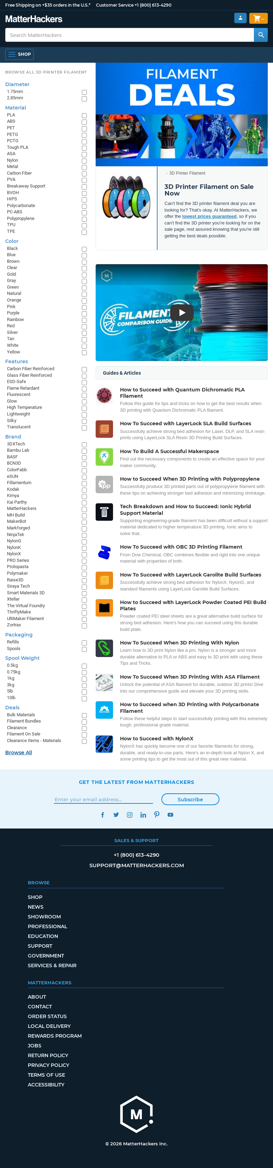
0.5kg (12, 665)
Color (11, 241)
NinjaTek (15, 534)
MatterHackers (22, 508)
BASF (12, 456)
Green (13, 287)
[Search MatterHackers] (261, 35)
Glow (12, 401)
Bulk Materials (21, 714)
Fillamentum (19, 482)
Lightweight (18, 414)
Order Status (47, 1016)
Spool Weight (22, 658)
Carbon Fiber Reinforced (30, 368)
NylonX (14, 553)
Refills (13, 641)
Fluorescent (18, 394)
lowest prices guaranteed (209, 216)
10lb (11, 697)
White (12, 345)
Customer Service (115, 5)
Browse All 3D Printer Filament (46, 72)
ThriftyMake (19, 611)
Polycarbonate (21, 205)
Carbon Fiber (19, 173)
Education (43, 936)
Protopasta (18, 566)
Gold (11, 274)
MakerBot (16, 521)
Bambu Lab (18, 450)
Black (12, 248)
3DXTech (16, 443)
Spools (14, 648)
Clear (12, 267)
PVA (11, 179)
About (37, 997)
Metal (12, 166)
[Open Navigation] (19, 54)
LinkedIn (143, 815)
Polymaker (17, 573)
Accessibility (46, 1085)
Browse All (18, 752)
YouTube (170, 815)
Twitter (116, 815)
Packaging (19, 635)
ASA (11, 153)
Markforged (18, 527)
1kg (10, 678)
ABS (11, 121)
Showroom (44, 917)
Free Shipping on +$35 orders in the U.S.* (47, 5)
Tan (10, 338)
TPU (11, 224)
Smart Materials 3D (26, 592)
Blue (11, 254)
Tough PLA (17, 147)
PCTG (12, 140)
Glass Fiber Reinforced (29, 375)
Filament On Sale (23, 733)
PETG (12, 134)
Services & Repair (52, 965)
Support (40, 946)
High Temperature (24, 407)
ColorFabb (17, 469)
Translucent (19, 426)
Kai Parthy (17, 502)
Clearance (17, 727)
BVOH (13, 192)
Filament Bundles (24, 721)
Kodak (13, 489)
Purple (13, 312)
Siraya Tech (18, 586)
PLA (11, 114)
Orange (14, 300)
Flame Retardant (23, 388)
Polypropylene (20, 218)
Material (15, 108)
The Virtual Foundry (26, 605)
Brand (13, 437)
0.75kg (13, 671)
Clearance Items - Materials (34, 740)
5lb (10, 691)
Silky (11, 420)
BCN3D (14, 463)
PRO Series (18, 560)
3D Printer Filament (187, 173)
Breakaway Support (26, 186)
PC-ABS (14, 211)
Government (46, 956)
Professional (47, 926)
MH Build (16, 515)
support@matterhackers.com (136, 865)
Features (16, 361)
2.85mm (15, 97)
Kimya (13, 495)
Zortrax (14, 624)
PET (11, 127)
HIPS (12, 198)
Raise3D (15, 579)
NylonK (14, 547)
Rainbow (15, 319)
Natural (14, 293)
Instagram (130, 815)
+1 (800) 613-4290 (153, 5)
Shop (35, 897)
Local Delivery (49, 1026)
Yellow (13, 351)
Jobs (34, 1046)
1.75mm (15, 91)
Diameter (17, 84)
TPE (11, 231)
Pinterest (157, 815)
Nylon (12, 160)
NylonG (14, 540)
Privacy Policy (48, 1065)
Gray (11, 280)
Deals (12, 707)
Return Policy (48, 1055)
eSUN (12, 476)
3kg (10, 684)
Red (11, 325)
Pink (11, 306)
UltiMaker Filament (25, 618)
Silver (12, 332)
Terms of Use (46, 1075)
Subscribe (190, 799)
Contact (40, 1006)
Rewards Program (55, 1036)
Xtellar (13, 599)
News (35, 907)
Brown (13, 261)
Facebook (103, 815)
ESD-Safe (16, 381)
